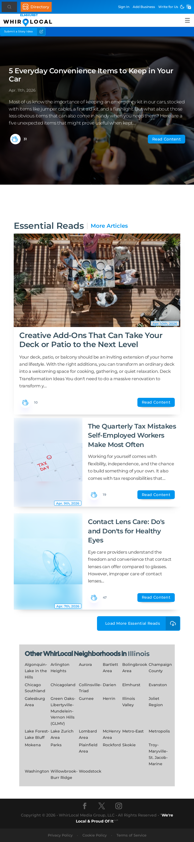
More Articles (109, 226)
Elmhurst (131, 684)
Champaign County (160, 667)
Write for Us (168, 7)
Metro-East (133, 731)
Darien (109, 684)
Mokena (33, 744)
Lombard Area (88, 734)
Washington (37, 771)
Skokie (129, 744)
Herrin (109, 698)
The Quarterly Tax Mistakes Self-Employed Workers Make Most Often (132, 435)
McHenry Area (112, 734)
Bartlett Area (110, 667)
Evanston (158, 684)
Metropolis (159, 731)
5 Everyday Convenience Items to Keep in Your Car (91, 74)
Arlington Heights (60, 667)
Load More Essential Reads (142, 623)
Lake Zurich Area (62, 734)
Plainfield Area (88, 748)
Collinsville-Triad (90, 688)
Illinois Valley (128, 701)
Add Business (144, 7)
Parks (56, 744)
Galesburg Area (35, 701)
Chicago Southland (35, 688)
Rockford (112, 744)
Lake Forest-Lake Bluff (37, 734)
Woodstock (90, 771)
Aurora (85, 664)
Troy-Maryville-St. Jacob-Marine (158, 754)
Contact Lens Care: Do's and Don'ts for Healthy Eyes (126, 531)
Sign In (123, 7)
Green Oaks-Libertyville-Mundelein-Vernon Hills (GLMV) (63, 711)
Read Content (166, 139)
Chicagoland (63, 684)
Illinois (138, 654)
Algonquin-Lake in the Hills (36, 671)
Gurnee (86, 698)
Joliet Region (156, 701)
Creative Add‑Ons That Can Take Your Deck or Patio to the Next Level (91, 340)
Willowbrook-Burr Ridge (64, 774)
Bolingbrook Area (134, 667)
